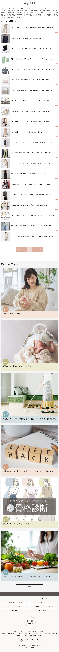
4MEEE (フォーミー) (22, 635)
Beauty (44, 598)
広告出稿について (39, 631)
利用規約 (4, 634)
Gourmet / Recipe (15, 602)
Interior (44, 602)
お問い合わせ (31, 631)
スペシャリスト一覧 (45, 634)
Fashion (15, 598)
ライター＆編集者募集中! (35, 635)
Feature (15, 610)
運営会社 (53, 634)
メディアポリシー (12, 634)
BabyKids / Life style (44, 606)
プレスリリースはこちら (20, 631)
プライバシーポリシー (23, 634)
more (29, 586)
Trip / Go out (15, 606)
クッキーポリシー (34, 634)
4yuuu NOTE (44, 610)
